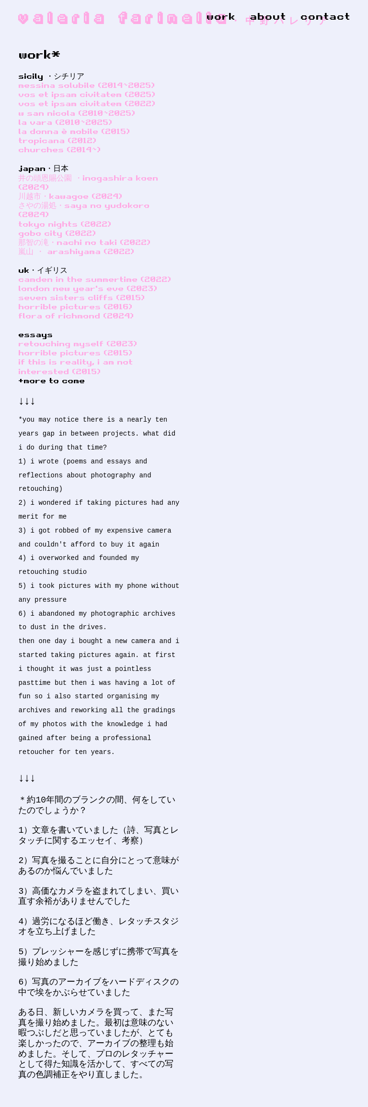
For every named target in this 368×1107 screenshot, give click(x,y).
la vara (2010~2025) (65, 122)
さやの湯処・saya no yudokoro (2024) (84, 209)
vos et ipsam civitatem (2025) (86, 94)
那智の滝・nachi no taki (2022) (84, 242)
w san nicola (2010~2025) (76, 113)
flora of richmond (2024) (76, 315)
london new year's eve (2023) (87, 288)
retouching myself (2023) (77, 343)
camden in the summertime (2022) (94, 279)
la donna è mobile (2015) (74, 131)
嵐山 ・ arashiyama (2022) (76, 251)
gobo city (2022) (57, 233)
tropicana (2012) (57, 140)
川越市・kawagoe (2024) (70, 196)
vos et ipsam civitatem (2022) (86, 103)
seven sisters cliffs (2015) (81, 297)
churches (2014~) (59, 149)
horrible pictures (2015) (75, 352)
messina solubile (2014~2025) (86, 85)
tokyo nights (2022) (64, 224)
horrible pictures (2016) (75, 306)
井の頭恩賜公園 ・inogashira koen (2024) (88, 182)
